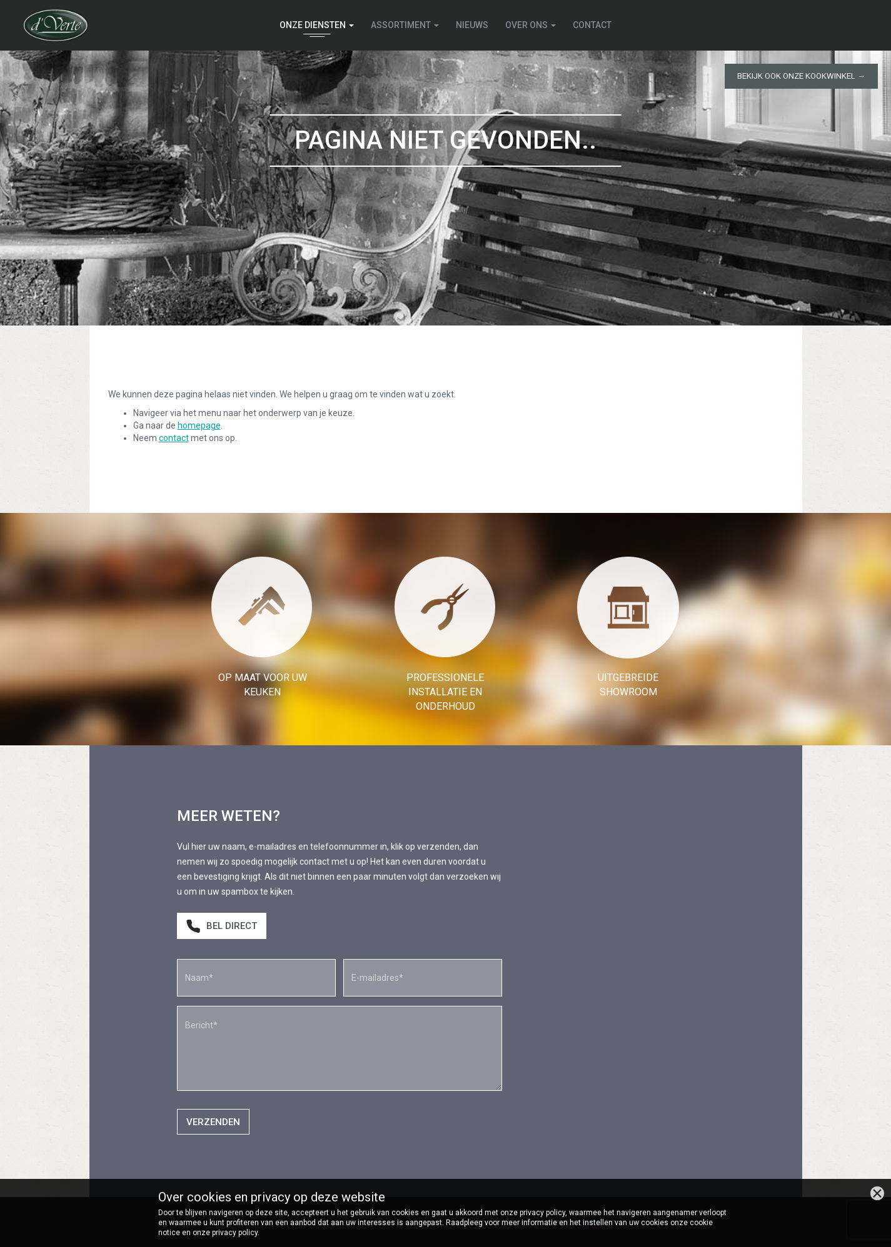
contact (174, 438)
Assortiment (405, 25)
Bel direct (221, 926)
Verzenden (213, 1122)
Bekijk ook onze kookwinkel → (801, 76)
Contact (592, 25)
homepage (199, 425)
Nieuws (472, 25)
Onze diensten (316, 25)
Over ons (530, 25)
